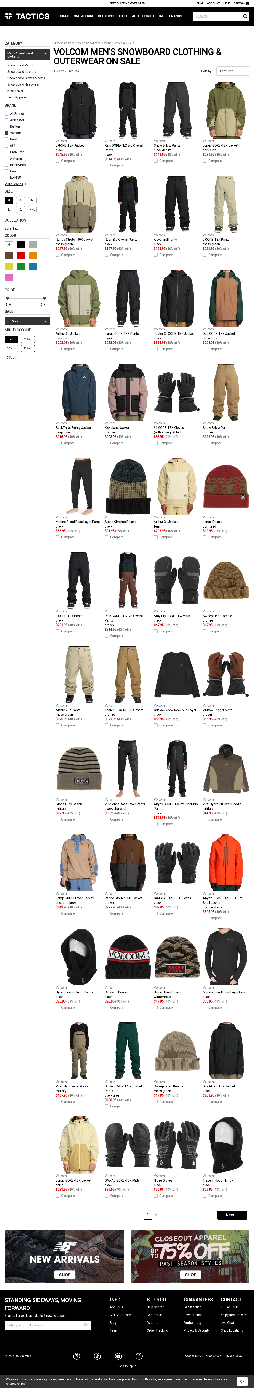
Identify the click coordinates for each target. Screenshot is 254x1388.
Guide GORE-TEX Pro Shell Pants (128, 1060)
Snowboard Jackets (21, 72)
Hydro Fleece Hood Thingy (79, 963)
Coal (13, 171)
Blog (113, 1323)
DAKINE (15, 177)
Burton (15, 126)
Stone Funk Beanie (79, 775)
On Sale (27, 321)
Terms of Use (212, 1356)
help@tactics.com (234, 1315)
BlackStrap (18, 165)
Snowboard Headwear (23, 84)
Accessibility (193, 1356)
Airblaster (17, 120)
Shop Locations (232, 1330)
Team (114, 1330)
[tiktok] (97, 1357)
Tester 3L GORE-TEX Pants (128, 681)
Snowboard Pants (20, 65)
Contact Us (155, 1315)
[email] (48, 1325)
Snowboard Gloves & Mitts (26, 78)
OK (242, 1381)
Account (213, 3)
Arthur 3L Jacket (79, 305)
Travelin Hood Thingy (226, 1151)
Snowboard (84, 16)
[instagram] (76, 1357)
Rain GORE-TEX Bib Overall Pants (128, 119)
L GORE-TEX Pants (226, 211)
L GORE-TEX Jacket (79, 117)
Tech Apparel (17, 97)
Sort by (206, 71)
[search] (221, 16)
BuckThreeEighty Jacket (79, 399)
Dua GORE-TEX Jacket (226, 305)
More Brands (16, 184)
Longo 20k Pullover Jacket (79, 869)
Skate (65, 16)
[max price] (44, 305)
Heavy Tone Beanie (177, 963)
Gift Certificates (121, 1315)
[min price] (11, 305)
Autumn (16, 158)
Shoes (123, 16)
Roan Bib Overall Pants (128, 211)
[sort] (232, 71)
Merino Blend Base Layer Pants (79, 493)
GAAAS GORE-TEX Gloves (177, 869)
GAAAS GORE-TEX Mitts (128, 1151)
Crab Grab (17, 152)
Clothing (106, 16)
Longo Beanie (226, 493)
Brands (175, 16)
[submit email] (86, 1324)
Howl (13, 139)
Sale (162, 16)
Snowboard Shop (63, 43)
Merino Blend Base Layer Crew (226, 963)
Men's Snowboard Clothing (27, 53)
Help (226, 3)
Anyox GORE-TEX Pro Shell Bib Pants (177, 777)
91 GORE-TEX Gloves (177, 399)
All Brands (17, 114)
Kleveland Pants (177, 211)
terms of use (213, 1379)
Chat (199, 3)
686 (13, 146)
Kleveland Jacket (128, 399)
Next (233, 1215)
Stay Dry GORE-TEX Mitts (177, 587)
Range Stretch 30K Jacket (79, 211)
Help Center (155, 1307)
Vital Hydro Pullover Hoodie (226, 775)
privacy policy (15, 1384)
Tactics (27, 16)
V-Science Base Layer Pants (128, 775)
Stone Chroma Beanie (128, 493)
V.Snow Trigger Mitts (226, 681)
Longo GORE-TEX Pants (128, 305)
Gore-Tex (11, 228)
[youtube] (118, 1357)
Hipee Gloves (177, 1151)
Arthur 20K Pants (79, 681)
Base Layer (15, 91)
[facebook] (139, 1357)
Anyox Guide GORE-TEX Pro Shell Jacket (226, 872)
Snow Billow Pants (177, 117)
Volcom (13, 133)
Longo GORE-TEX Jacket (226, 117)
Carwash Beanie (128, 963)
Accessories (143, 16)
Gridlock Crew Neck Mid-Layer (177, 681)
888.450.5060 (231, 1307)
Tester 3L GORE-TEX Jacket (177, 305)
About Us (116, 1307)
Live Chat (227, 1323)
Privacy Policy (233, 1356)
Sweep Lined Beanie (226, 587)
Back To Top (127, 1366)
